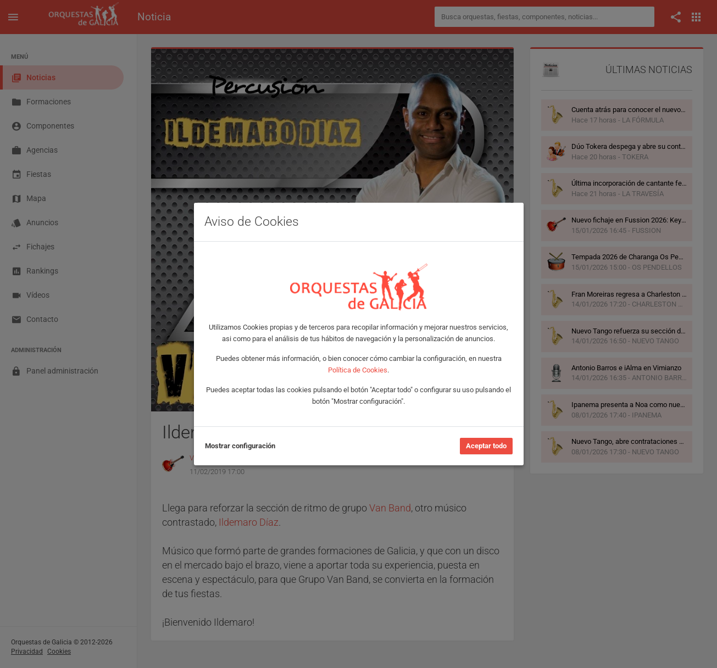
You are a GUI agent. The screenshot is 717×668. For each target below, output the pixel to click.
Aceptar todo (486, 446)
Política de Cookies (357, 370)
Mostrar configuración (240, 446)
